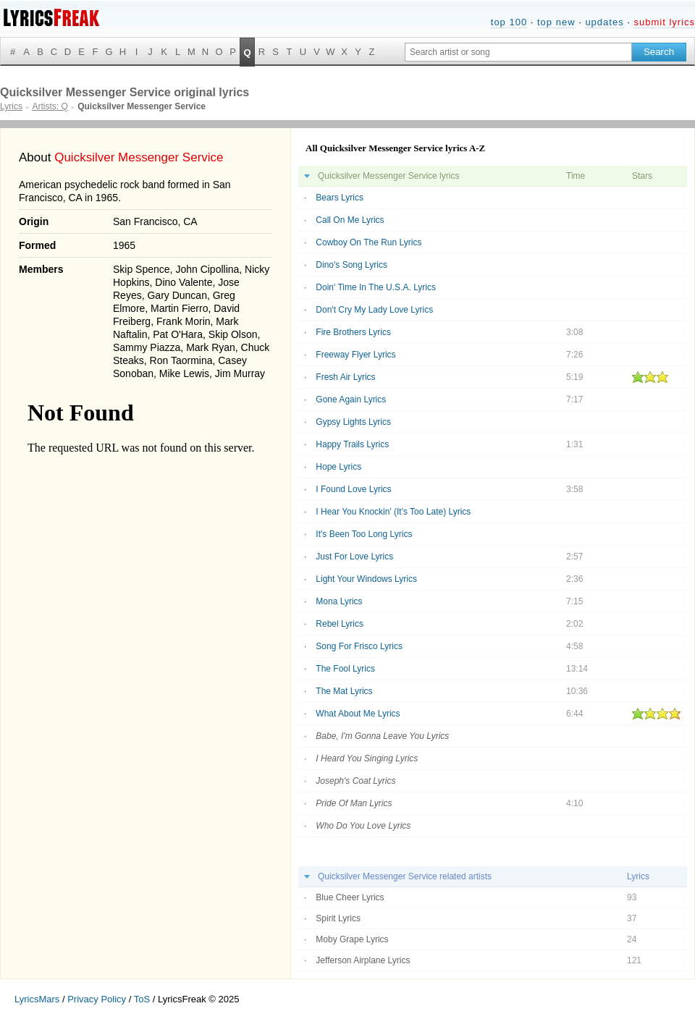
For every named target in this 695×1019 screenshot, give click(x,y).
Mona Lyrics (339, 601)
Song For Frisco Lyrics (359, 646)
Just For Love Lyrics (354, 556)
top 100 (509, 22)
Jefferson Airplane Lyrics (363, 960)
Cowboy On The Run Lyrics (368, 242)
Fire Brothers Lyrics (353, 332)
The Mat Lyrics (344, 691)
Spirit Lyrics (338, 918)
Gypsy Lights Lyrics (353, 422)
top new (556, 22)
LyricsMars (36, 999)
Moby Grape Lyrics (352, 939)
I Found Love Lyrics (353, 489)
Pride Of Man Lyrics (354, 803)
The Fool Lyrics (345, 669)
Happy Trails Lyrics (352, 444)
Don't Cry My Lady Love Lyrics (374, 310)
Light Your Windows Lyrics (366, 579)
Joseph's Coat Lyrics (355, 781)
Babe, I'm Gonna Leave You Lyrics (382, 736)
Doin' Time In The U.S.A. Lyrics (376, 287)
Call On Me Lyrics (350, 220)
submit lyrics (664, 22)
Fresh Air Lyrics (345, 377)
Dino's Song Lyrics (351, 265)
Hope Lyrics (338, 467)
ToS (142, 999)
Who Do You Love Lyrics (363, 826)
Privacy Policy (96, 999)
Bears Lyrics (339, 198)
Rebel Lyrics (339, 624)
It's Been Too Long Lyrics (364, 534)
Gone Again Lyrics (351, 399)
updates (604, 22)
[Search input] (518, 52)
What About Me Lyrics (358, 714)
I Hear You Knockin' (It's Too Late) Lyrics (393, 512)
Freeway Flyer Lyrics (355, 355)
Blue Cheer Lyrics (350, 897)
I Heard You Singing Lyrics (367, 758)
